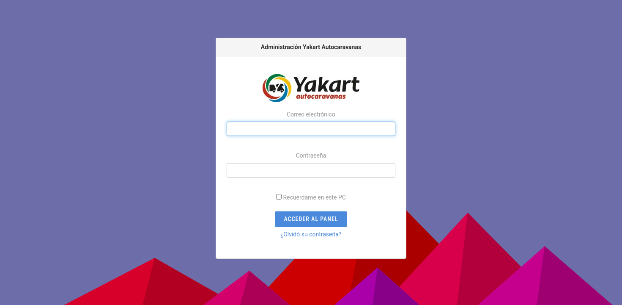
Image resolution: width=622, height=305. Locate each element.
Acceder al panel (311, 219)
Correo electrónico (311, 114)
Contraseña (311, 155)
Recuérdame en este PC (314, 197)
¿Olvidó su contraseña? (311, 234)
